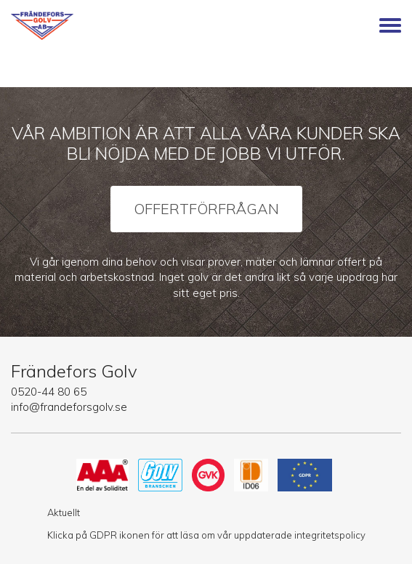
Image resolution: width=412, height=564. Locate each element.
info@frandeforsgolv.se (69, 407)
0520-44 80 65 (48, 392)
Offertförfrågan (206, 209)
